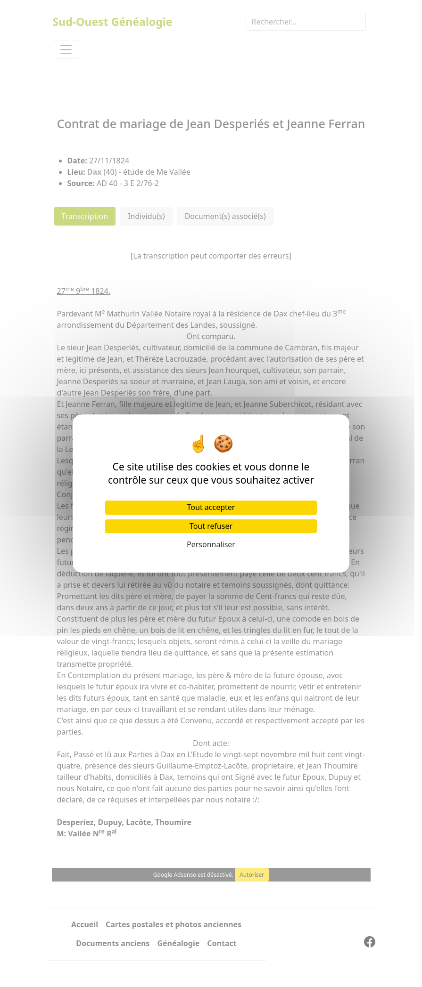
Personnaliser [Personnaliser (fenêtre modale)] (211, 544)
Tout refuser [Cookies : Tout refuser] (211, 526)
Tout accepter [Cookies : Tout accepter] (211, 507)
